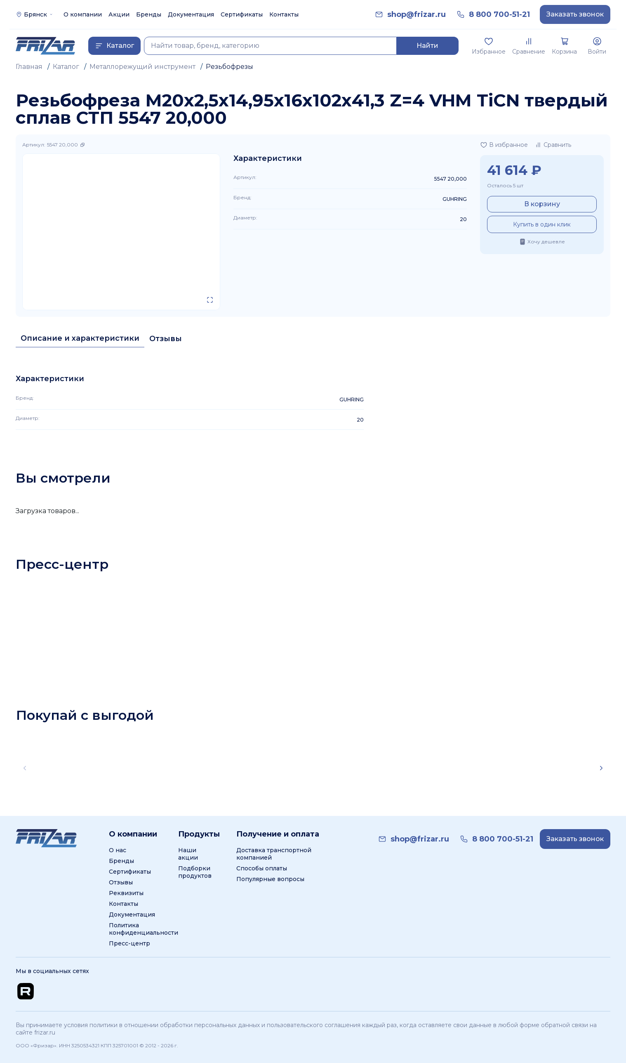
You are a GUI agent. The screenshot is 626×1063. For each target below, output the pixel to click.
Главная (29, 67)
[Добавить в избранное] (504, 144)
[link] (416, 14)
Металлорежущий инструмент (142, 67)
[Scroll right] (601, 768)
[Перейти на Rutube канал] (25, 991)
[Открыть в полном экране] (210, 299)
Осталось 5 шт (505, 185)
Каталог (66, 67)
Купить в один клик (542, 224)
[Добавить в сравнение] (552, 144)
